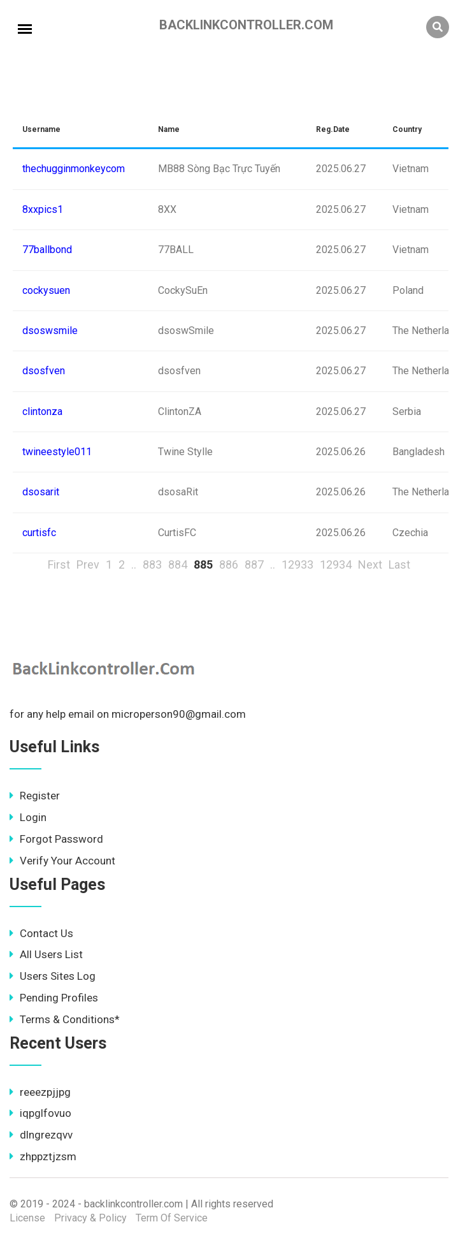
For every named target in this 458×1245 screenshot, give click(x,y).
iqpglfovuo (40, 1113)
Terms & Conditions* (65, 1019)
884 (177, 564)
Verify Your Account (62, 860)
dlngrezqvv (41, 1134)
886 (228, 564)
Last (399, 564)
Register (35, 795)
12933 (297, 564)
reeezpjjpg (40, 1092)
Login (28, 817)
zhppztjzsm (43, 1156)
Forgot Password (56, 839)
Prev (87, 564)
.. (133, 564)
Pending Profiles (54, 997)
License (27, 1218)
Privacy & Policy (90, 1218)
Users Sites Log (53, 976)
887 (254, 564)
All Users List (46, 954)
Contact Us (41, 933)
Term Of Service (172, 1218)
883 (152, 564)
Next (370, 564)
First (59, 564)
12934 (336, 564)
